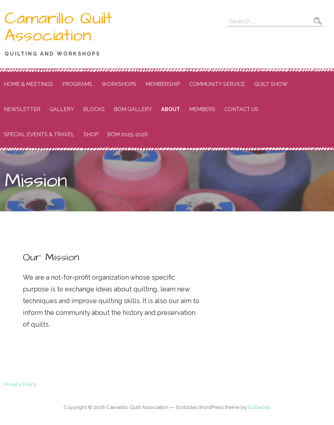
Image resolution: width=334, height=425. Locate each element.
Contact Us (241, 109)
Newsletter (22, 109)
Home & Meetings (28, 84)
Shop (91, 134)
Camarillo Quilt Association (59, 27)
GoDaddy (259, 407)
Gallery (62, 109)
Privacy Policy (21, 384)
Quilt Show (271, 84)
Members (202, 109)
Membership (162, 84)
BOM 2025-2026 (127, 134)
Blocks (94, 109)
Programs (77, 84)
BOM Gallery (133, 109)
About (170, 109)
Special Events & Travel (39, 134)
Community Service (217, 84)
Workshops (118, 84)
